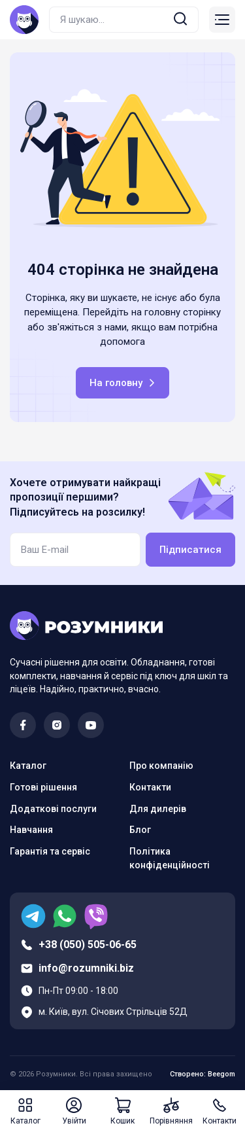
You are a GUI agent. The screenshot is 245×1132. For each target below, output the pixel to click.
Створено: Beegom (202, 1074)
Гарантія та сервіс (50, 851)
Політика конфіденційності (169, 858)
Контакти (150, 787)
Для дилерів (157, 809)
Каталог (28, 765)
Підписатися (190, 550)
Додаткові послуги (53, 809)
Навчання (31, 829)
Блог (140, 829)
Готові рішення (43, 787)
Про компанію (161, 765)
